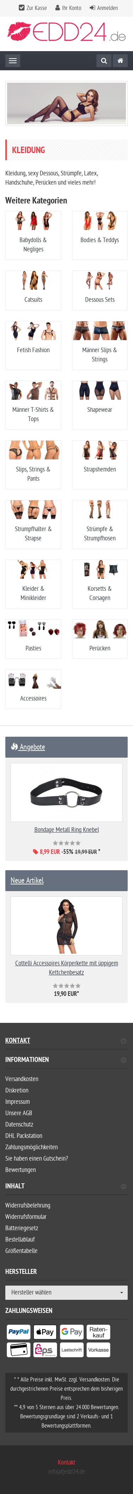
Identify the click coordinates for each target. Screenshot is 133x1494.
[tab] (66, 1063)
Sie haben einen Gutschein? (36, 1158)
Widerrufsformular (25, 1217)
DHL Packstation (23, 1136)
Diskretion (16, 1090)
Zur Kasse (37, 8)
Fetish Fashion (33, 350)
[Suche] (103, 60)
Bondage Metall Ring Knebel (66, 830)
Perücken (99, 648)
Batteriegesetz (21, 1228)
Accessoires (33, 698)
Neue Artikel (27, 880)
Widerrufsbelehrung (27, 1205)
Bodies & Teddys (100, 240)
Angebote (28, 747)
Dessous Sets (100, 300)
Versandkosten (21, 1079)
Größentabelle (21, 1251)
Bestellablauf (20, 1239)
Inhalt (65, 1187)
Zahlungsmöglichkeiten (31, 1147)
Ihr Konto (71, 8)
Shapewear (99, 410)
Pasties (33, 648)
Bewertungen (20, 1170)
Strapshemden (100, 469)
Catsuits (33, 300)
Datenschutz (19, 1124)
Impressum (17, 1102)
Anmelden (107, 8)
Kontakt (65, 1041)
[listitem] (18, 1333)
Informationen (65, 1060)
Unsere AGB (18, 1113)
